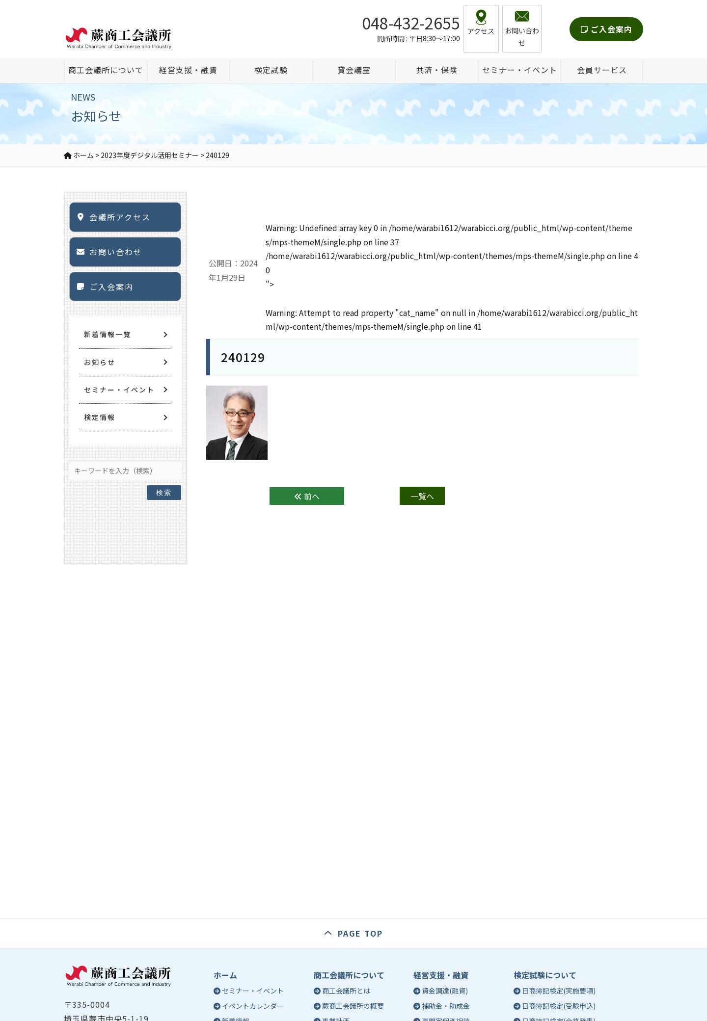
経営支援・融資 (440, 975)
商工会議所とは (346, 990)
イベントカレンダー (253, 1006)
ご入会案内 (606, 21)
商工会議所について (349, 975)
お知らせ (99, 362)
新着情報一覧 (107, 334)
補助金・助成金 (446, 1006)
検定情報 (99, 417)
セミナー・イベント (119, 389)
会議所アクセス (120, 217)
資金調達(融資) (445, 990)
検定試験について (545, 975)
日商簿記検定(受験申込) (559, 1006)
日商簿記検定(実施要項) (559, 990)
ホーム (225, 975)
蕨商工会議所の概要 (353, 1006)
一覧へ (422, 496)
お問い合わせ (115, 252)
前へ (307, 496)
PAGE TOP (360, 933)
